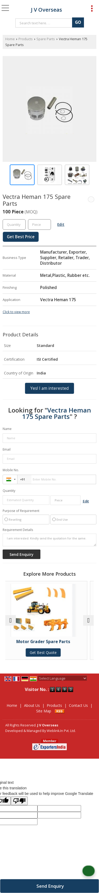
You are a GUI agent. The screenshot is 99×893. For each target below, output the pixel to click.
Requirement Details (18, 530)
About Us (32, 705)
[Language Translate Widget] (62, 678)
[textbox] (44, 23)
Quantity (9, 490)
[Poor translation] (19, 800)
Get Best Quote (49, 652)
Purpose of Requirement (21, 511)
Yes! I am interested (49, 388)
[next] (88, 620)
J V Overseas (46, 9)
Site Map (43, 710)
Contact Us (78, 705)
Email (7, 449)
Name (7, 429)
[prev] (10, 620)
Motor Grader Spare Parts (50, 641)
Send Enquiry (50, 886)
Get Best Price (21, 237)
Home (10, 39)
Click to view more (16, 312)
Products (25, 39)
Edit (60, 224)
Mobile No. (11, 470)
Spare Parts (45, 39)
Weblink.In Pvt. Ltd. (61, 731)
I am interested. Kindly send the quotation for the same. (49, 540)
